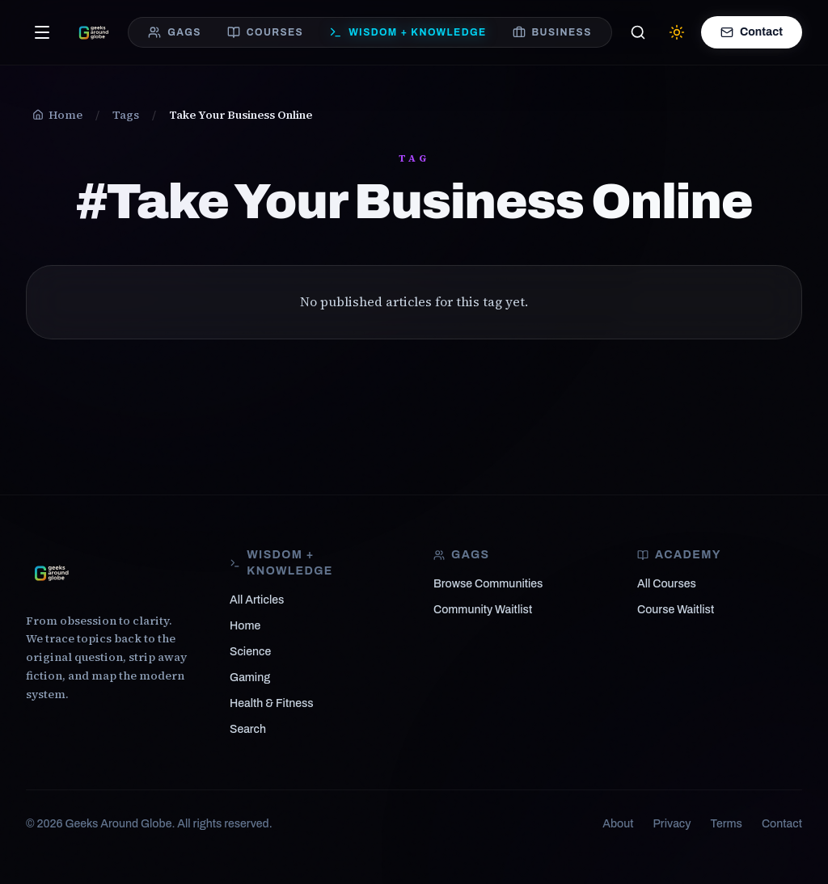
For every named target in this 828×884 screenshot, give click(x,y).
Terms (726, 824)
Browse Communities (488, 584)
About (617, 824)
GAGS (174, 32)
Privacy (672, 824)
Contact (751, 32)
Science (250, 652)
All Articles (257, 600)
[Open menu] (42, 32)
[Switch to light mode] (676, 32)
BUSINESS (552, 32)
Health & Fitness (272, 703)
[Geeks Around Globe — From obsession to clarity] (93, 32)
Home (245, 626)
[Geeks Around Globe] (52, 573)
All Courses (666, 584)
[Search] (638, 32)
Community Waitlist (482, 610)
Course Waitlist (675, 610)
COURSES (265, 32)
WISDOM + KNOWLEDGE (407, 32)
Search (248, 729)
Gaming (250, 677)
